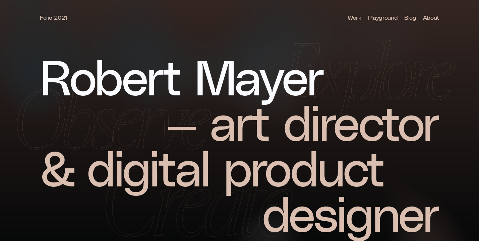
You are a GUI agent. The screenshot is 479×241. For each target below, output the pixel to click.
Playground (383, 17)
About (431, 17)
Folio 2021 (53, 17)
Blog (410, 17)
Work (354, 17)
